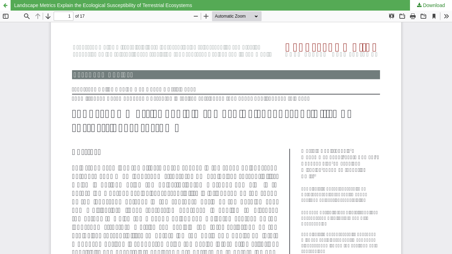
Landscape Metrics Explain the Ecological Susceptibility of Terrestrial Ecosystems (103, 5)
